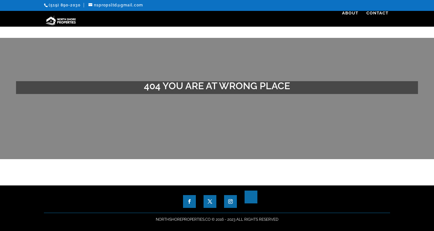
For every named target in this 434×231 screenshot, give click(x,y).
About (352, 24)
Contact (379, 24)
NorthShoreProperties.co (183, 219)
